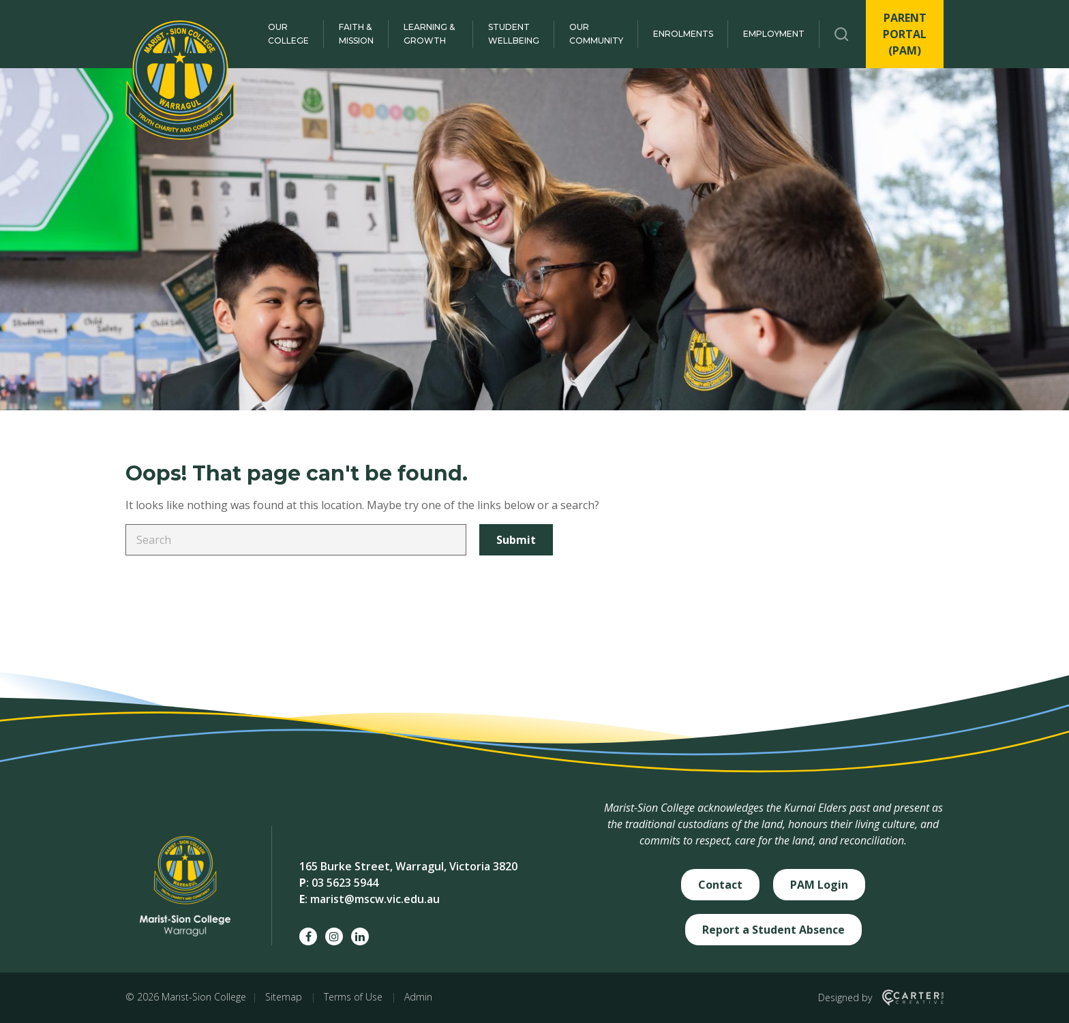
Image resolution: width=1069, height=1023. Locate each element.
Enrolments (683, 34)
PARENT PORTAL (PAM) (905, 34)
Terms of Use (353, 996)
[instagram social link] (334, 936)
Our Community (596, 34)
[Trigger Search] (841, 34)
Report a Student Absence (773, 929)
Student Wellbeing (513, 34)
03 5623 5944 (345, 882)
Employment (773, 34)
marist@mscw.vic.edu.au (375, 898)
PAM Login (819, 884)
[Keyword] (295, 539)
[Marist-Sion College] (180, 80)
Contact (720, 884)
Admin (418, 996)
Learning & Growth (429, 34)
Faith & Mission (356, 34)
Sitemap (283, 996)
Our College (288, 34)
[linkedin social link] (360, 936)
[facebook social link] (308, 936)
